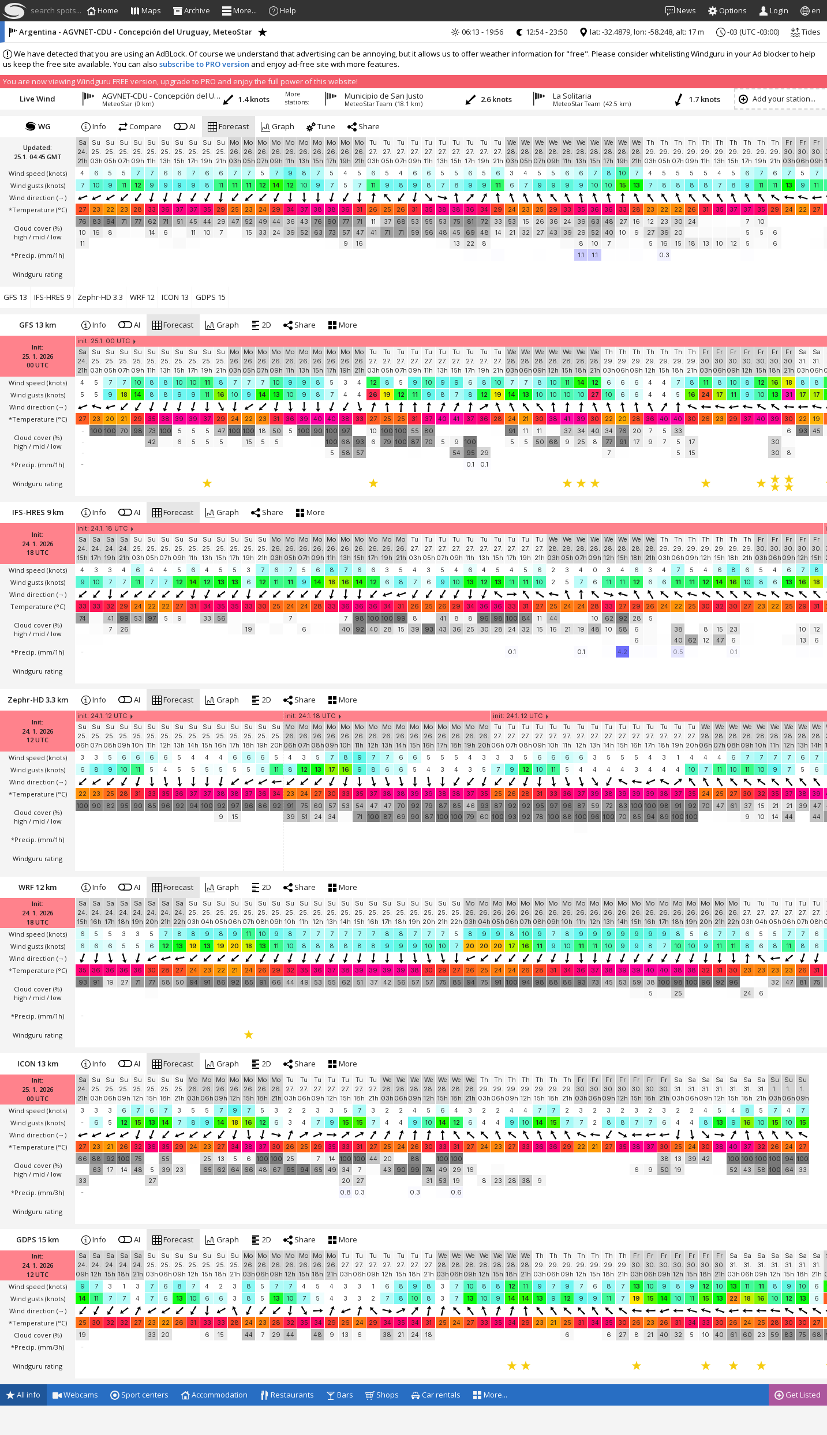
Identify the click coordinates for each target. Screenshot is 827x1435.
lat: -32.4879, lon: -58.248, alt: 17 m (641, 32)
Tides (806, 32)
